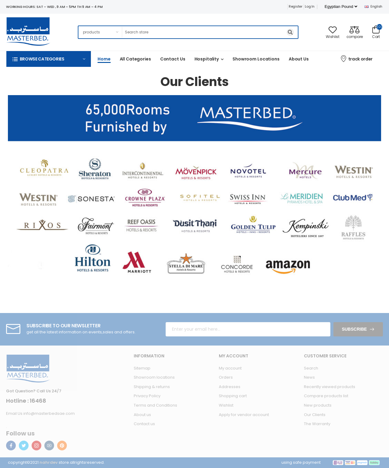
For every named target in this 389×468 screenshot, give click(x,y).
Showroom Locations (256, 59)
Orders (226, 377)
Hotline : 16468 (26, 401)
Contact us (172, 59)
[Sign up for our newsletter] (248, 329)
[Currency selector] (340, 6)
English (373, 6)
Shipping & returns (152, 387)
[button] (48, 59)
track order (356, 58)
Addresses (229, 387)
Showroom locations (154, 377)
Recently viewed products (329, 387)
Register (295, 6)
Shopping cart (233, 396)
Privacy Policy (147, 396)
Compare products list (326, 396)
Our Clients (314, 415)
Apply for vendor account (244, 415)
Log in (309, 6)
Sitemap (142, 368)
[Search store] (210, 32)
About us (299, 59)
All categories (135, 59)
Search (311, 368)
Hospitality (206, 59)
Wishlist (226, 405)
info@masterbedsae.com (49, 413)
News (309, 377)
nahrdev (49, 462)
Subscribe (354, 329)
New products (318, 405)
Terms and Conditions (155, 405)
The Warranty (317, 424)
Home (104, 59)
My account (230, 368)
